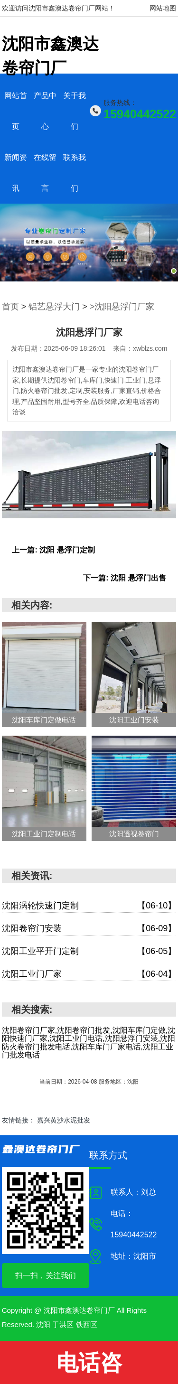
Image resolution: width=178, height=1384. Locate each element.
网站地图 (163, 8)
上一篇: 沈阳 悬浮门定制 (53, 550)
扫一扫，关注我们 (45, 1276)
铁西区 (86, 1324)
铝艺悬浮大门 (54, 306)
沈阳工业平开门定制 (89, 951)
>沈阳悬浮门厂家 (122, 306)
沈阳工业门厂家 (89, 974)
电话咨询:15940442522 (89, 1367)
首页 (10, 306)
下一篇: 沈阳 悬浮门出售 (124, 578)
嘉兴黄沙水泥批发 (63, 1120)
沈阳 (43, 1324)
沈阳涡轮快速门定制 (89, 905)
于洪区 (63, 1324)
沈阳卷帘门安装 (89, 928)
